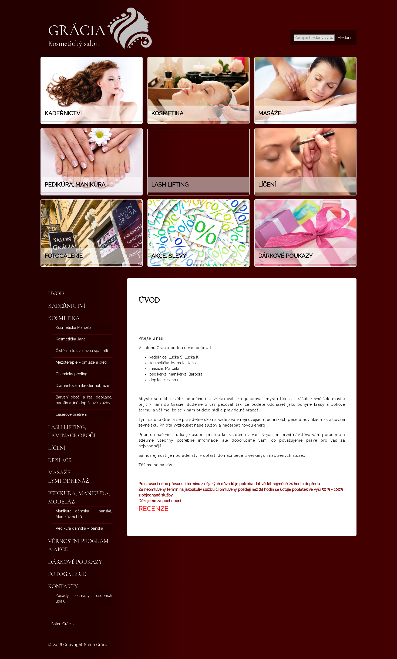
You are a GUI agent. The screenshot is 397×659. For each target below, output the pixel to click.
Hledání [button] (344, 37)
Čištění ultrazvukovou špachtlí (82, 351)
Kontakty (63, 586)
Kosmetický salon (73, 43)
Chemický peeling (72, 374)
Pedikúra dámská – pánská (79, 528)
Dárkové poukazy (75, 562)
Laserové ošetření (71, 414)
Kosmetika (64, 318)
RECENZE (154, 508)
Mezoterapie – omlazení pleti (81, 362)
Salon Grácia (62, 624)
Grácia (76, 30)
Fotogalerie (67, 574)
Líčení (57, 448)
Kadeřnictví (67, 306)
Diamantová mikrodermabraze (82, 385)
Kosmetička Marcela (74, 327)
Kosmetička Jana (71, 339)
